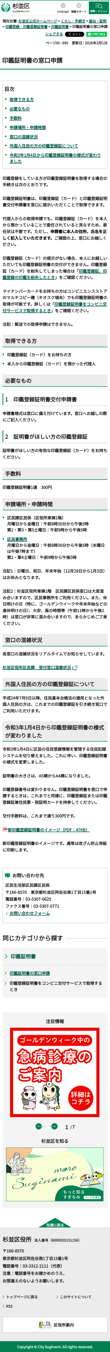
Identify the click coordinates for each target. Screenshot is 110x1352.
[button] (63, 8)
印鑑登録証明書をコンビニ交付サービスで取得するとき (56, 986)
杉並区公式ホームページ (37, 20)
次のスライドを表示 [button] (54, 1126)
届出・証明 (97, 20)
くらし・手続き (73, 20)
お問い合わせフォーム (30, 913)
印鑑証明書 (60, 26)
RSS (9, 1306)
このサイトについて (76, 1296)
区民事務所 (17, 539)
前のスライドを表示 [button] (38, 1126)
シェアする (54, 34)
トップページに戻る (22, 1296)
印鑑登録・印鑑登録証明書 (26, 26)
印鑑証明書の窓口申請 (30, 973)
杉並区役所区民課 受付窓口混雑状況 (40, 667)
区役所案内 (64, 1325)
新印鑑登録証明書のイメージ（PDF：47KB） (49, 830)
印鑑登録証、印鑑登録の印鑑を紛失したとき (55, 274)
